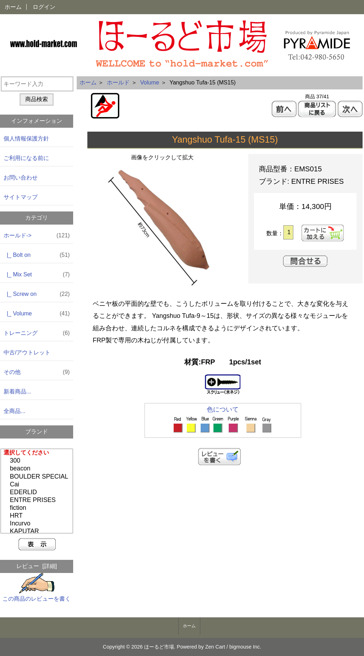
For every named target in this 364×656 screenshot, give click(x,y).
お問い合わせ (21, 178)
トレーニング (37, 333)
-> (37, 235)
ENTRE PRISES (37, 500)
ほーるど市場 (159, 647)
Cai (37, 485)
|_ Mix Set (37, 275)
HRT (37, 516)
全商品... (14, 411)
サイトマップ (21, 197)
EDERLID (37, 492)
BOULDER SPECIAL (37, 477)
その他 (37, 372)
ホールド (118, 82)
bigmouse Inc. (245, 647)
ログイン (44, 7)
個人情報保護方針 (26, 139)
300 (37, 461)
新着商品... (17, 391)
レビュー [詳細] (36, 566)
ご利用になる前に (26, 158)
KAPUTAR (37, 531)
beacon (37, 469)
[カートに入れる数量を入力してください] (288, 232)
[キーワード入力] (37, 84)
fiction (37, 508)
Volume (149, 82)
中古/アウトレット (27, 352)
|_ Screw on (37, 294)
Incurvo (37, 524)
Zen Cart (215, 647)
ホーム (13, 7)
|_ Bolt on (37, 255)
